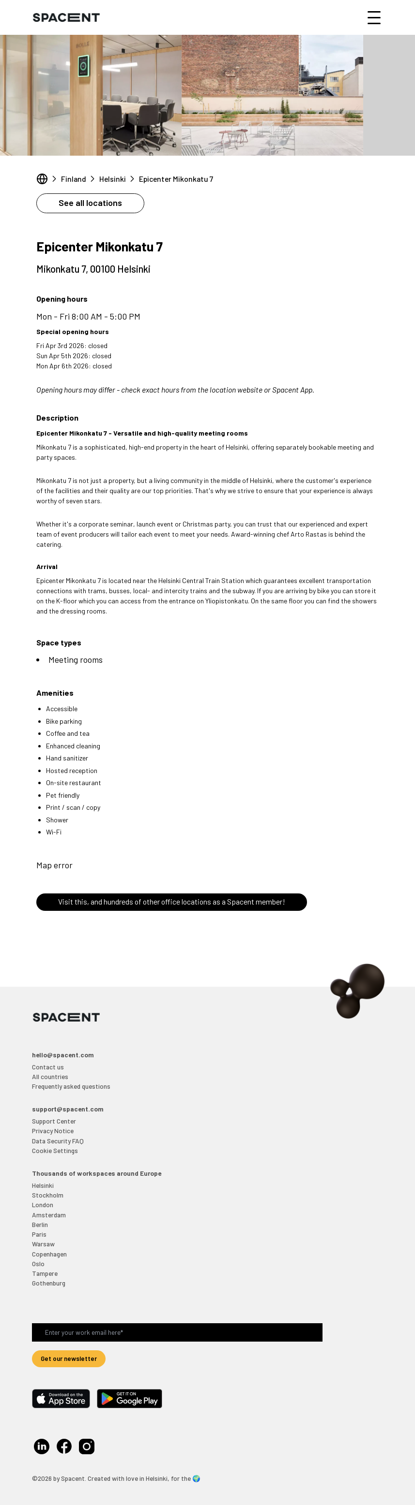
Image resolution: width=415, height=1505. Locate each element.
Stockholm (47, 1195)
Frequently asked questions (71, 1086)
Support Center (54, 1121)
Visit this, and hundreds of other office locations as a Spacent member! (171, 901)
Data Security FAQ (58, 1141)
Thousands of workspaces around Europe (96, 1173)
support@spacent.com (68, 1109)
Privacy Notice (53, 1130)
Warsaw (43, 1244)
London (42, 1204)
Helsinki (112, 178)
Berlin (40, 1224)
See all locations (90, 202)
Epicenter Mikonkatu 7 (176, 178)
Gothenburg (48, 1283)
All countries (50, 1076)
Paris (39, 1234)
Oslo (38, 1263)
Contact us (48, 1067)
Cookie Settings (55, 1150)
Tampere (45, 1273)
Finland (73, 178)
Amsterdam (49, 1215)
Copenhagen (49, 1254)
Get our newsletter (69, 1358)
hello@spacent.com (63, 1055)
